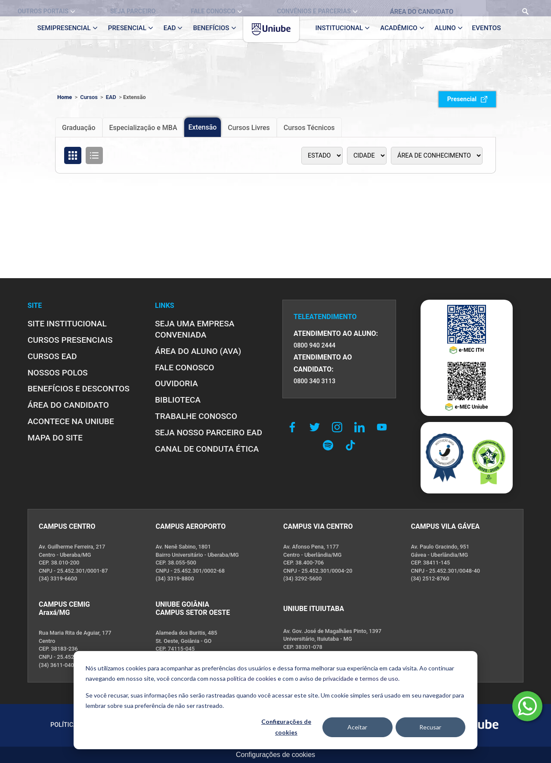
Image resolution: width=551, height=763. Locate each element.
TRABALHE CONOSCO (196, 416)
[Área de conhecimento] (437, 155)
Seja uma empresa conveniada (195, 329)
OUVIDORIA (176, 383)
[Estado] (322, 155)
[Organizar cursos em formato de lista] (94, 155)
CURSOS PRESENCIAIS (70, 340)
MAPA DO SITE (55, 438)
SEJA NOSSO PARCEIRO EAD (208, 432)
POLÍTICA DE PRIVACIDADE (88, 725)
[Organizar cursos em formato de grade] (72, 155)
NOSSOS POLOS (58, 373)
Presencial (467, 99)
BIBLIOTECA (178, 400)
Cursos (89, 97)
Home (64, 97)
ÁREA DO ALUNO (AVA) (198, 351)
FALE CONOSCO (184, 367)
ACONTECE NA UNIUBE (71, 421)
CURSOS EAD (52, 356)
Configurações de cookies (275, 754)
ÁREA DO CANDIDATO (68, 405)
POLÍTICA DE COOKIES (167, 725)
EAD (111, 97)
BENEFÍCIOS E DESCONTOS (79, 389)
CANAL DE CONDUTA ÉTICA (207, 449)
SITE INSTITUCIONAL (67, 324)
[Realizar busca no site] (521, 8)
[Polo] (367, 155)
